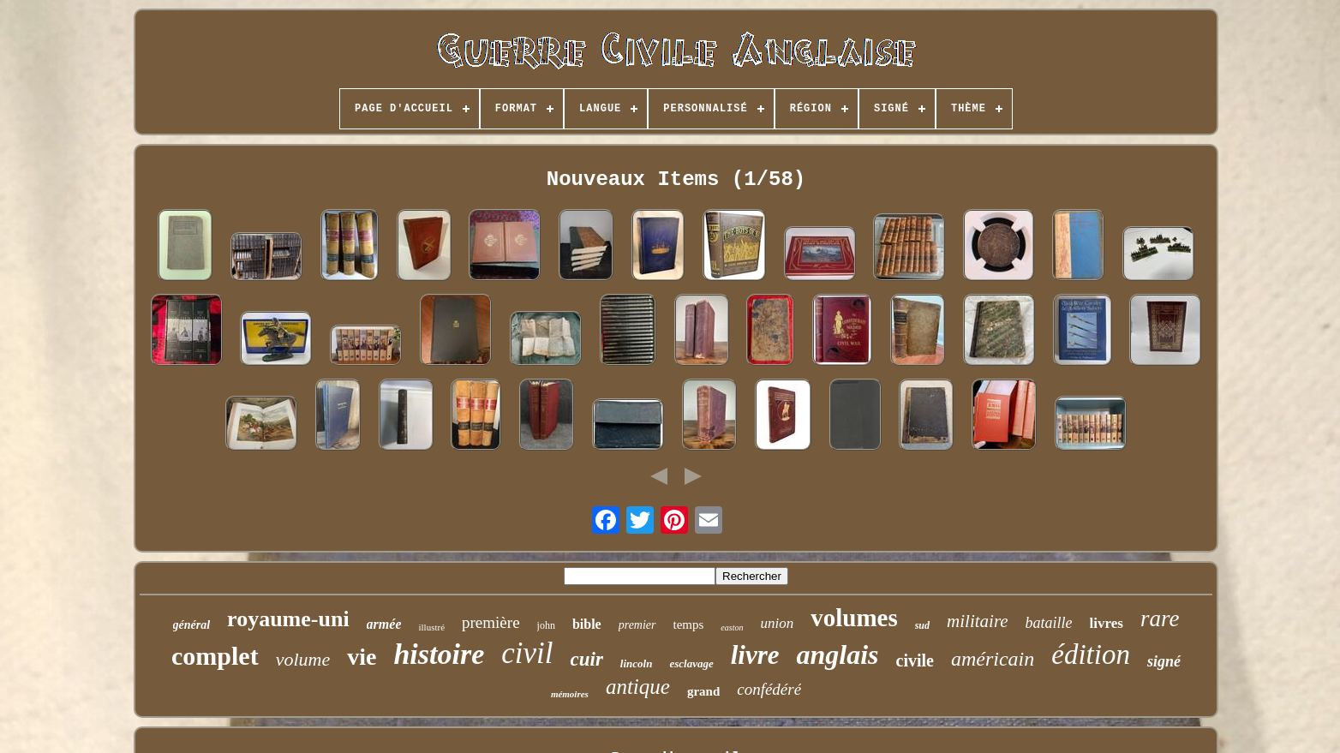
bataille (1049, 622)
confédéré (769, 689)
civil (527, 653)
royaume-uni (288, 619)
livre (755, 655)
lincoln (636, 663)
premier (637, 625)
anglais (838, 654)
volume (303, 659)
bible (586, 624)
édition (1090, 654)
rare (1160, 618)
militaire (977, 621)
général (192, 625)
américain (992, 659)
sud (922, 625)
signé (1164, 661)
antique (638, 686)
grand (703, 691)
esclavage (691, 663)
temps (688, 624)
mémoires (570, 694)
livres (1106, 623)
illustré (431, 627)
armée (384, 624)
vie (361, 656)
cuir (587, 659)
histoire (438, 654)
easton (732, 627)
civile (915, 660)
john (546, 625)
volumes (854, 617)
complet (215, 656)
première (491, 622)
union (776, 623)
